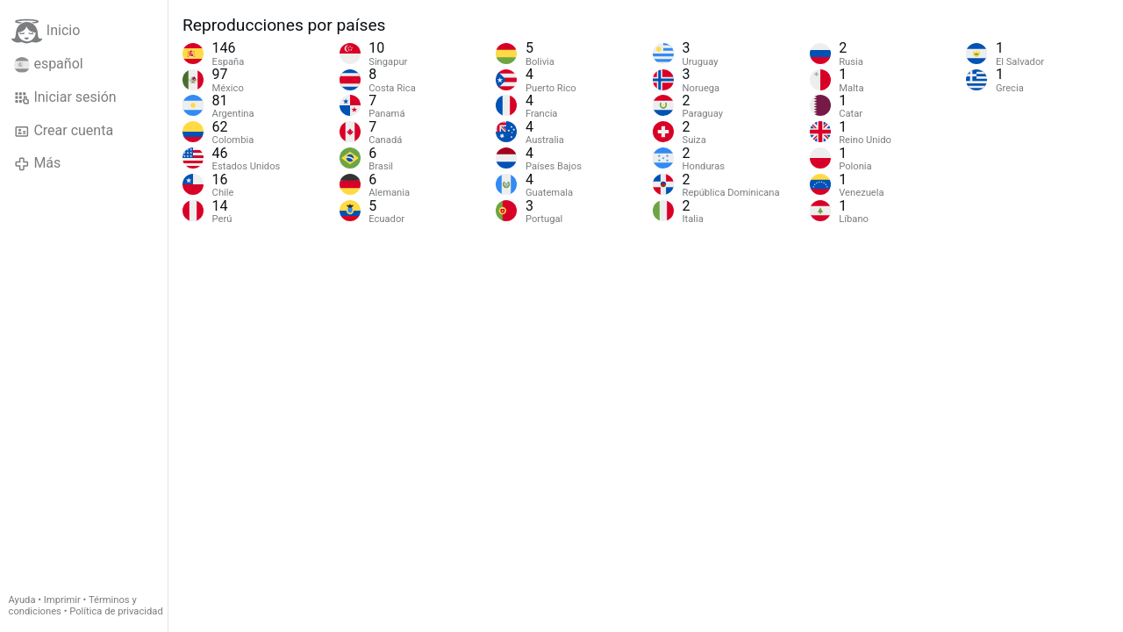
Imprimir (62, 600)
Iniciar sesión (65, 97)
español (48, 64)
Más (37, 163)
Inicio (45, 31)
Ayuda (22, 600)
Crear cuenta (63, 131)
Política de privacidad (115, 611)
